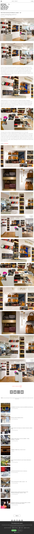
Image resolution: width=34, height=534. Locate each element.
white (16, 398)
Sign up (16, 1)
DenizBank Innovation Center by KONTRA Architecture (22, 407)
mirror (25, 397)
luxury (20, 397)
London (18, 397)
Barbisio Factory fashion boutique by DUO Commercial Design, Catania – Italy (19, 492)
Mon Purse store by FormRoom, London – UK (11, 12)
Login (13, 1)
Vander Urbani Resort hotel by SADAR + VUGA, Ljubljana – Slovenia (20, 439)
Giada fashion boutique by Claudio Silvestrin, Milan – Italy (22, 428)
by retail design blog (14, 408)
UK (32, 397)
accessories (5, 397)
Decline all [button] (20, 530)
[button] (5, 528)
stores (31, 397)
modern (28, 397)
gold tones (14, 397)
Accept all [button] (14, 530)
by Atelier (12, 451)
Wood (18, 398)
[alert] (17, 527)
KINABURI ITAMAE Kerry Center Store (18, 449)
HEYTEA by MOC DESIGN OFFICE (17, 417)
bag (8, 397)
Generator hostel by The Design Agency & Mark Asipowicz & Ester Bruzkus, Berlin (20, 503)
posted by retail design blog (6, 14)
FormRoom (6, 143)
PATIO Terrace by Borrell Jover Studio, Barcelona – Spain (21, 460)
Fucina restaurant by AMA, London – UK (19, 481)
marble (23, 397)
